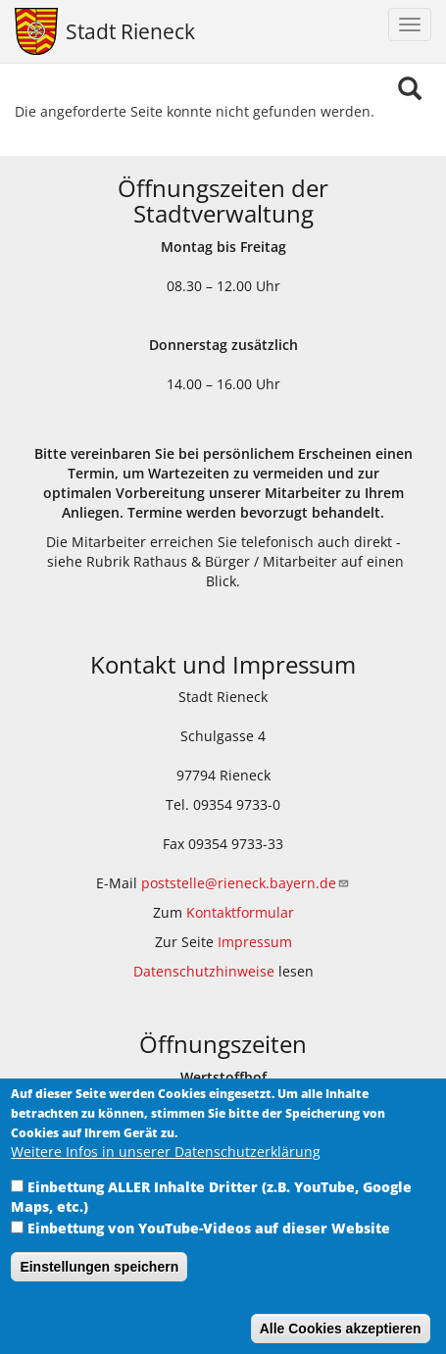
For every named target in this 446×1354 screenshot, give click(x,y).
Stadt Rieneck (130, 31)
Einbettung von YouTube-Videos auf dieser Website (208, 1251)
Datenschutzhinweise (203, 971)
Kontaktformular (240, 912)
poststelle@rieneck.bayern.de (245, 883)
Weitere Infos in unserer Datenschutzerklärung (166, 1175)
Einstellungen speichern (99, 1290)
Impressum (255, 941)
